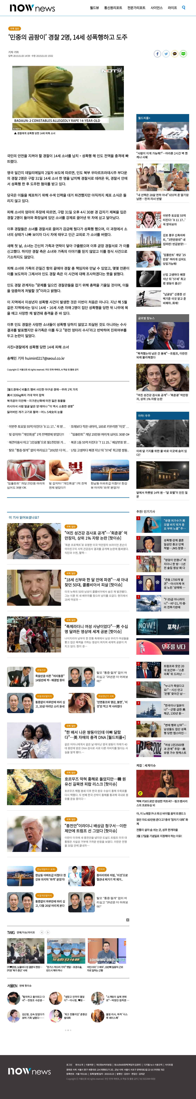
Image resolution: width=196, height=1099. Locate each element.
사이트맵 (169, 1064)
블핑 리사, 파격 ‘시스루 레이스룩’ (117, 1016)
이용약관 (89, 1064)
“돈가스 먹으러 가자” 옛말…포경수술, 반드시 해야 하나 (106, 968)
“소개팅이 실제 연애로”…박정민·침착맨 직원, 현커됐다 (117, 1000)
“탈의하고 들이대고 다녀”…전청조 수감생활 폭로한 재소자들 (33, 1000)
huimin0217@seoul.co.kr (44, 358)
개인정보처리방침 (104, 1064)
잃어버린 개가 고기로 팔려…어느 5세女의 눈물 (35, 412)
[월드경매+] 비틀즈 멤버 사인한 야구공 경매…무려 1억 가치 (42, 389)
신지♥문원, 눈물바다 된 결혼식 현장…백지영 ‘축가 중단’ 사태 (65, 968)
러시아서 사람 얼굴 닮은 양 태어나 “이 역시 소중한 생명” (40, 406)
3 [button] (70, 1030)
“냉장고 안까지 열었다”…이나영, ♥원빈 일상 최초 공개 (74, 1000)
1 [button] (65, 1030)
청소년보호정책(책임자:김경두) (127, 1064)
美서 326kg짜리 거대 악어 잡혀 (25, 395)
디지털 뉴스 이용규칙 (153, 1064)
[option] (24, 956)
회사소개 (79, 1064)
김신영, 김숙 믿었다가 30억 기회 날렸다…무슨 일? (33, 1018)
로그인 (69, 1064)
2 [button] (68, 1030)
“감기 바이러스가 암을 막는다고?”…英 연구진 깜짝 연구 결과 (24, 968)
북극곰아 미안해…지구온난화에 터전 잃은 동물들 (36, 401)
